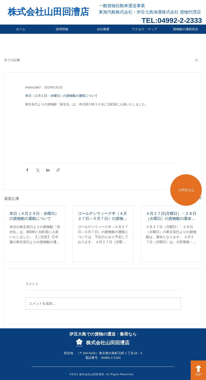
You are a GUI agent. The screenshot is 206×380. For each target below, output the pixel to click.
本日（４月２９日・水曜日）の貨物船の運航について (34, 216)
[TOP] (198, 370)
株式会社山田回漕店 (48, 12)
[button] (196, 60)
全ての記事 (12, 60)
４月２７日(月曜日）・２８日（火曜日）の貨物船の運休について (171, 216)
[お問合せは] (186, 190)
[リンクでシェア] (58, 170)
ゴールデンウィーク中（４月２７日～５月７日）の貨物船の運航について (102, 216)
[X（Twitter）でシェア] (38, 170)
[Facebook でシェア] (27, 170)
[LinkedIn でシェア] (48, 170)
